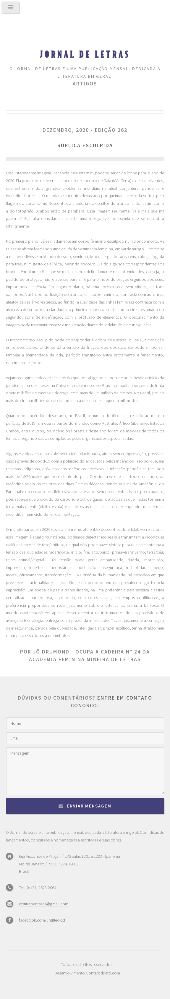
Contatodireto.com (103, 973)
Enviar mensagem (89, 806)
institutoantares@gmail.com (43, 903)
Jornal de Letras (85, 54)
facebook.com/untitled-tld (42, 920)
